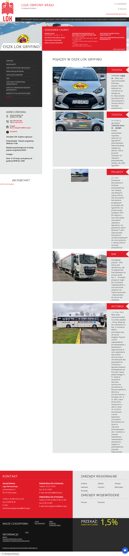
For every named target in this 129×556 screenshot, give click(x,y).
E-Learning (113, 19)
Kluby (71, 19)
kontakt (122, 19)
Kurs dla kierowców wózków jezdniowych (18, 89)
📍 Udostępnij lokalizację (10, 554)
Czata (37, 521)
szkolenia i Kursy (53, 19)
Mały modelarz (40, 523)
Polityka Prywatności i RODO (12, 539)
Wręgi (51, 521)
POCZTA (123, 9)
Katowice (84, 487)
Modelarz (52, 523)
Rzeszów (101, 502)
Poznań (84, 502)
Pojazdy (9, 97)
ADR (7, 78)
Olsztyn (118, 483)
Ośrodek (9, 61)
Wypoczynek (95, 19)
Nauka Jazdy (38, 19)
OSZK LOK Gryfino (7, 184)
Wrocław (84, 491)
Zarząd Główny (9, 483)
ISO (88, 19)
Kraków (84, 483)
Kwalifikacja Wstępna (15, 71)
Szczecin (101, 487)
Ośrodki (65, 19)
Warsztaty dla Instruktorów (18, 93)
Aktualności (27, 19)
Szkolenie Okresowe (14, 75)
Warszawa (119, 487)
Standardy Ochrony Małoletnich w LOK (16, 541)
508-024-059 (17, 121)
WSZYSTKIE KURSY (119, 49)
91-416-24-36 (17, 122)
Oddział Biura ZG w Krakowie (51, 483)
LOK (7, 11)
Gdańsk (101, 483)
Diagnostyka (80, 19)
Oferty (105, 19)
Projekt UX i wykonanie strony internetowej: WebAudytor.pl (20, 548)
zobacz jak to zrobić (89, 524)
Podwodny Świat (55, 525)
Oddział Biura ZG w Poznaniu (51, 497)
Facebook (13, 131)
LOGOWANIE (121, 4)
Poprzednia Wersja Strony (116, 14)
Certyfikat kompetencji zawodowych (15, 83)
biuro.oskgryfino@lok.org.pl (20, 128)
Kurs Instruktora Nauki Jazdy (18, 68)
